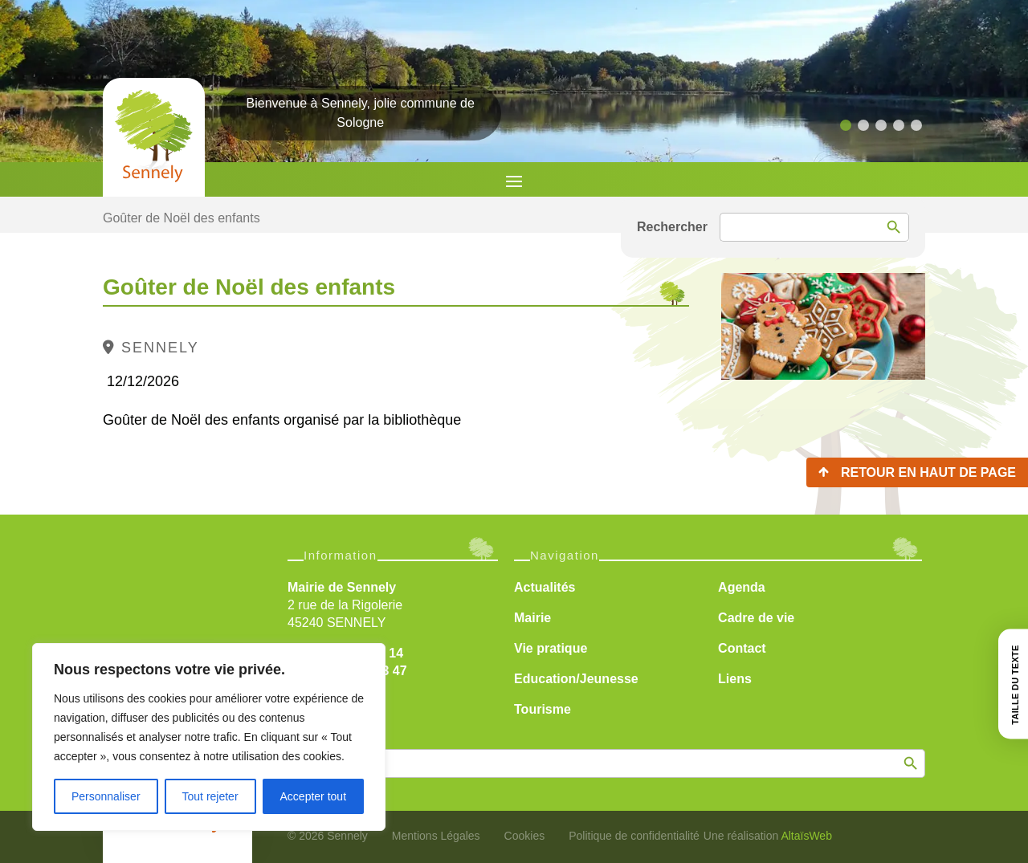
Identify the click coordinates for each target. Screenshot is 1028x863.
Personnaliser (106, 796)
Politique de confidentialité (634, 835)
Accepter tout (313, 796)
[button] (845, 125)
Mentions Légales (436, 835)
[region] (209, 737)
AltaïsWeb (806, 835)
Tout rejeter (210, 796)
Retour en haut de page (928, 472)
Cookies (524, 835)
